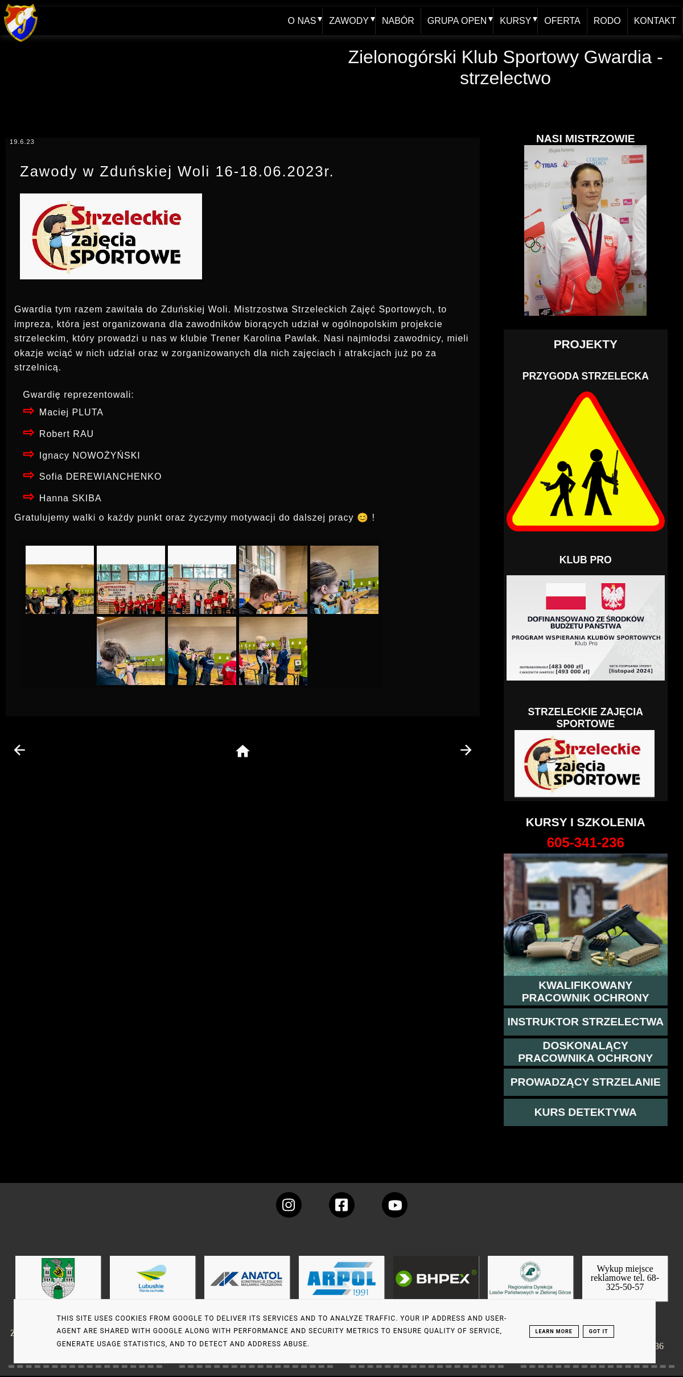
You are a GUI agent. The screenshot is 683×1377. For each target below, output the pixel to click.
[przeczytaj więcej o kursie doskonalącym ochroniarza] (586, 1052)
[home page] (243, 752)
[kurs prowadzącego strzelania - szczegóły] (586, 1082)
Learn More (554, 1331)
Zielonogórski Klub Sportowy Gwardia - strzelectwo (505, 67)
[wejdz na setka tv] (395, 1205)
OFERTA (562, 21)
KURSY (515, 21)
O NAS (301, 21)
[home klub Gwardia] (21, 42)
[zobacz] (529, 1287)
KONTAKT (655, 21)
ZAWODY (349, 21)
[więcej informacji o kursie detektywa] (585, 1112)
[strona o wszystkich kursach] (586, 843)
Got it (598, 1331)
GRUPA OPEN (457, 21)
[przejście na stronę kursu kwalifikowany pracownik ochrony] (586, 991)
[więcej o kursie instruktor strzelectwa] (585, 1022)
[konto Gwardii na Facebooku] (342, 1205)
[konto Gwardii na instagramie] (289, 1205)
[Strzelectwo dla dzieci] (586, 764)
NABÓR (398, 21)
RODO (607, 21)
